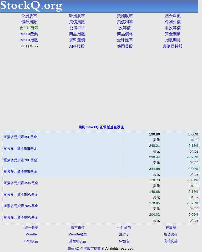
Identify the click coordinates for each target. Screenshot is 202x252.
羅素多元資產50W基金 (21, 194)
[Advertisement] (101, 87)
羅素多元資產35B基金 (20, 137)
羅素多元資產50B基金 (20, 148)
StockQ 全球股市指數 (84, 248)
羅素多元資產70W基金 (21, 206)
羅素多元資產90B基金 (20, 171)
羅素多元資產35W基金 (21, 183)
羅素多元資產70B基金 (20, 160)
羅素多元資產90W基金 (21, 217)
